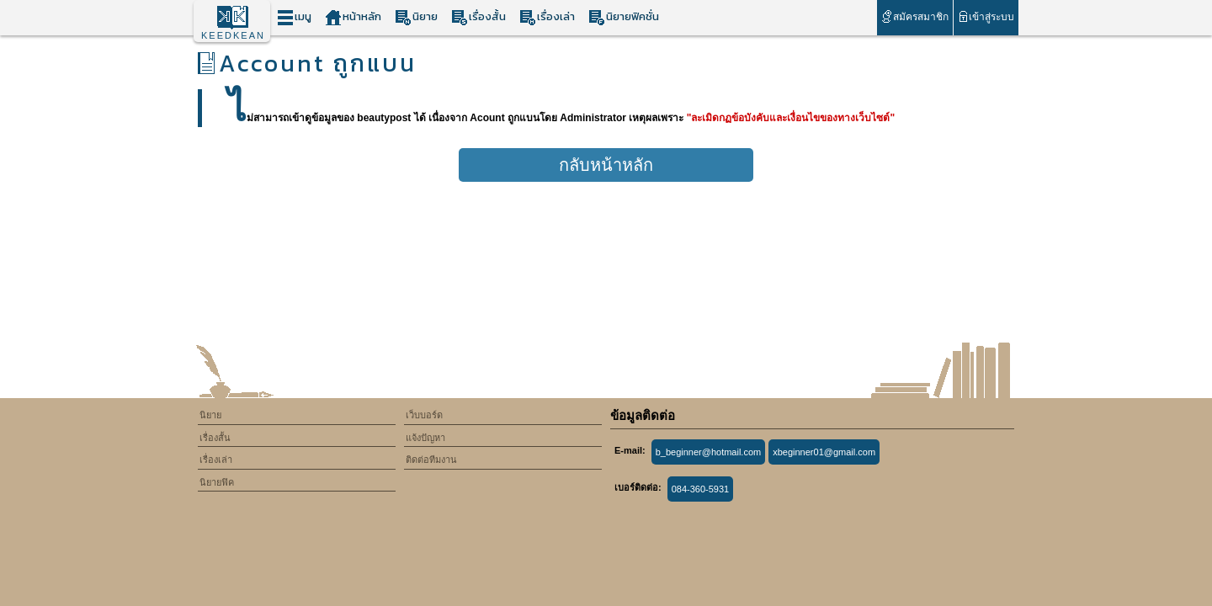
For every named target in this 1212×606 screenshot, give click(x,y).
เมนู (294, 17)
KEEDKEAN (233, 35)
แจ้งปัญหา (425, 438)
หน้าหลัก (353, 17)
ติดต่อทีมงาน (431, 459)
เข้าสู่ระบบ (986, 16)
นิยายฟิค (216, 482)
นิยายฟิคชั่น (623, 17)
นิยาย (416, 17)
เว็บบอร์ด (424, 415)
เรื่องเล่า (547, 17)
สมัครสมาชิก (914, 16)
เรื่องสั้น (478, 17)
